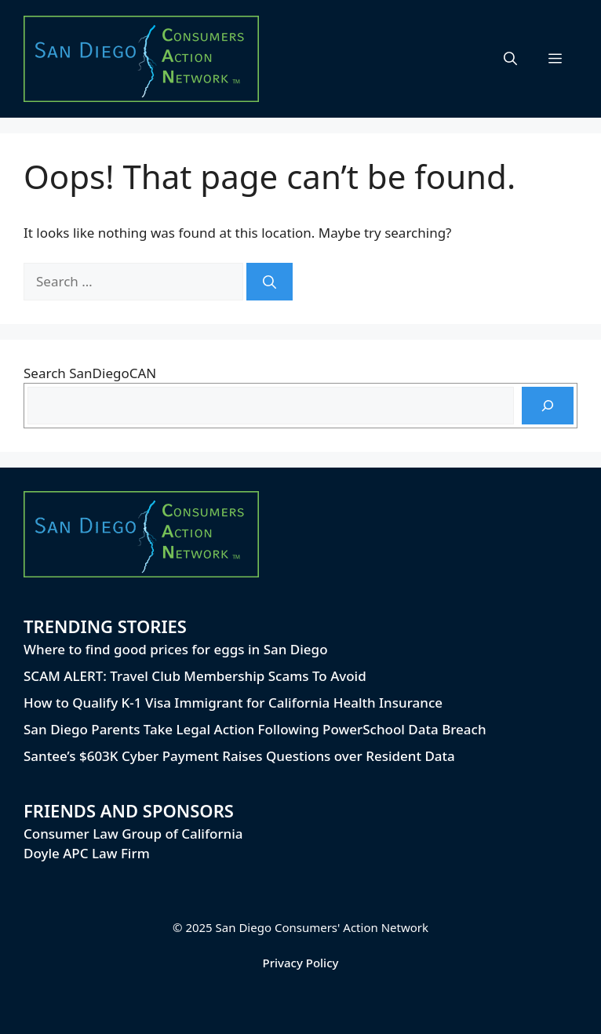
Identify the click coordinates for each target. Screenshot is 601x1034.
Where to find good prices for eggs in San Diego (176, 649)
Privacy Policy (301, 962)
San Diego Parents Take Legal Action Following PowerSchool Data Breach (255, 729)
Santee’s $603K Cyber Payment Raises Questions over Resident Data (239, 756)
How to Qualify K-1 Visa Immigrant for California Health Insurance (233, 703)
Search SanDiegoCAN (90, 373)
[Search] (269, 281)
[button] (510, 58)
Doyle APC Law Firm (87, 853)
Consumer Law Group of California (133, 834)
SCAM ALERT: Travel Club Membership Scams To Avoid (195, 676)
